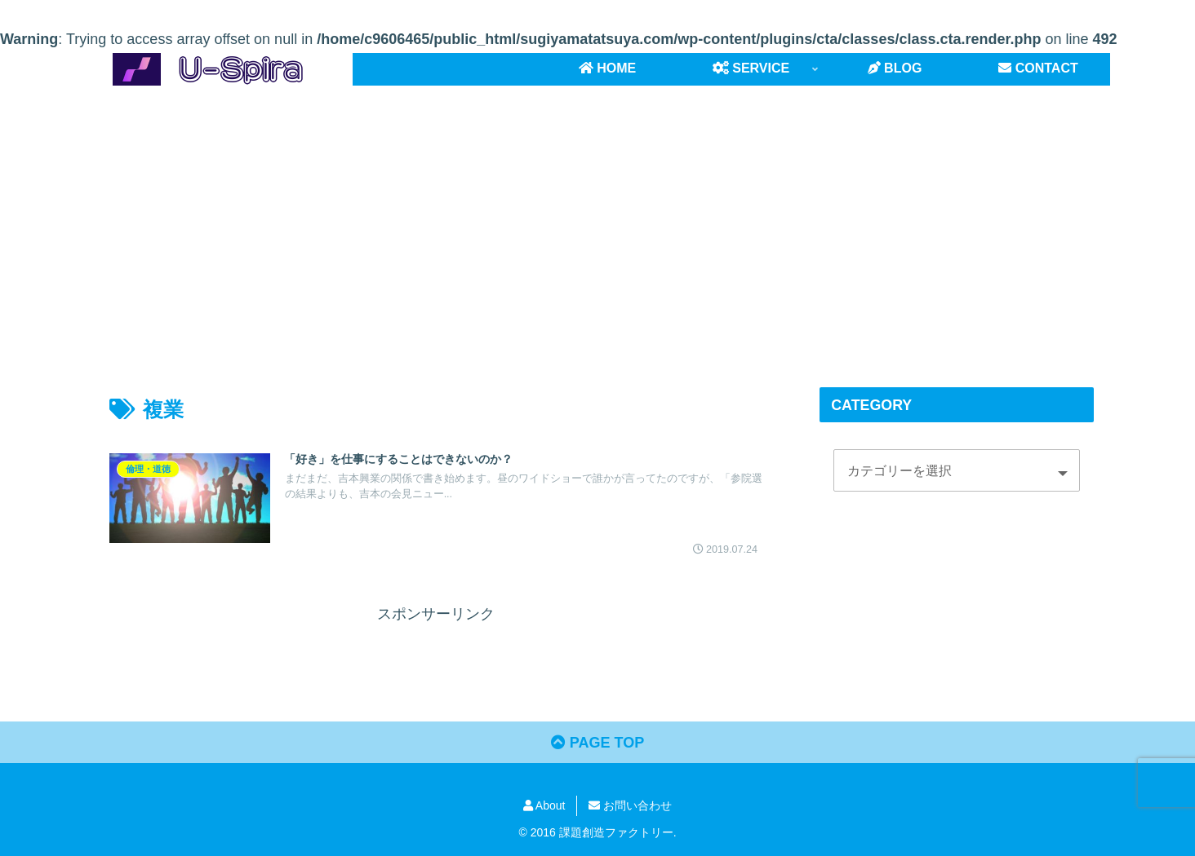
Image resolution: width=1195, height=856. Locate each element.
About (544, 805)
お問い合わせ (630, 805)
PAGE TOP (597, 743)
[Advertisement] (597, 219)
